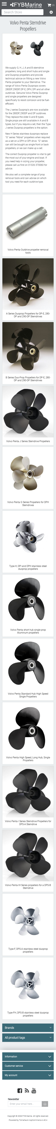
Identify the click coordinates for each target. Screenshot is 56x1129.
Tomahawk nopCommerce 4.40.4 (33, 1120)
